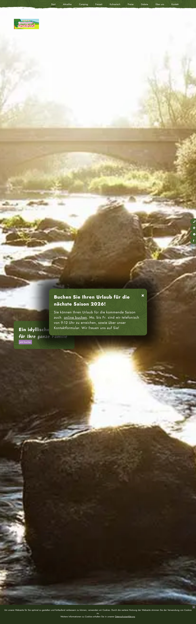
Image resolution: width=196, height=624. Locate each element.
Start (53, 4)
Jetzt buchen (25, 342)
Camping (83, 4)
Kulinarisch (115, 4)
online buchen (75, 317)
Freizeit (98, 4)
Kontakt (175, 4)
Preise (131, 4)
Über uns (159, 4)
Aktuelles (67, 4)
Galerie (144, 4)
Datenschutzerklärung (125, 616)
